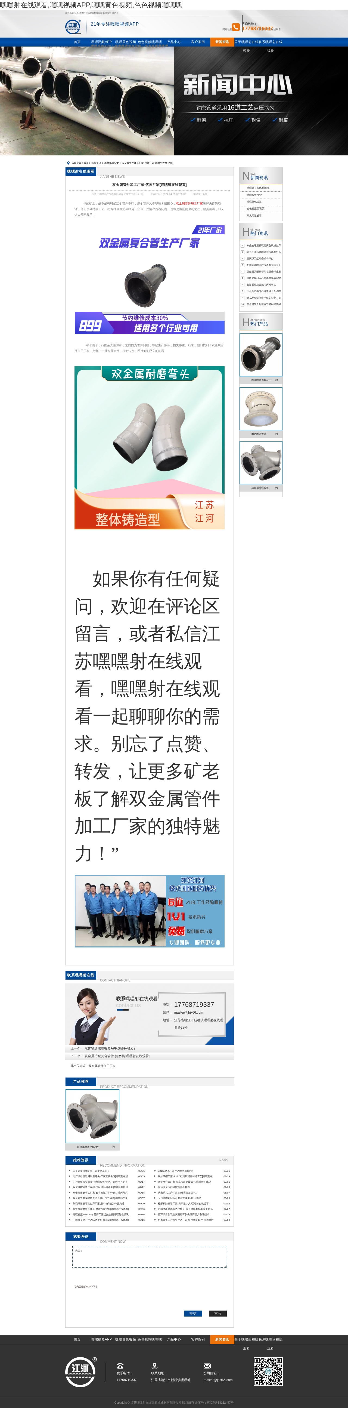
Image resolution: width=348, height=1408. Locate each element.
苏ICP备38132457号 (220, 1402)
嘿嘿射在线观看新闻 (258, 187)
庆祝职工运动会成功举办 (260, 258)
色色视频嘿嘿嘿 (255, 208)
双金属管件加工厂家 (102, 1065)
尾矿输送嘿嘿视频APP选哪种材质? (110, 1048)
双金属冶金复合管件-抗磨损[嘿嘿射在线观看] (117, 1056)
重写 (217, 1313)
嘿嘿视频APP (111, 163)
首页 (86, 163)
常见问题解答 (254, 215)
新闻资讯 (96, 163)
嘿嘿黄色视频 (254, 201)
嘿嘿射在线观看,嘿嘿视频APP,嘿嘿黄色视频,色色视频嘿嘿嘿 (91, 5)
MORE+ (223, 1160)
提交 (193, 1313)
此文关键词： (80, 1065)
